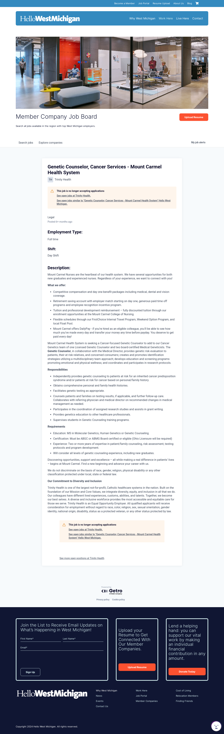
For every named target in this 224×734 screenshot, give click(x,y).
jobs (26, 142)
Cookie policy (118, 599)
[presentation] (47, 660)
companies (50, 142)
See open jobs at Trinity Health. (74, 195)
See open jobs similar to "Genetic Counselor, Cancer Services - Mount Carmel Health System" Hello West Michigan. (113, 202)
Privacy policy (102, 599)
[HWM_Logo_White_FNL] (49, 15)
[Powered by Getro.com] (112, 590)
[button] (216, 726)
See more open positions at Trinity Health (81, 558)
